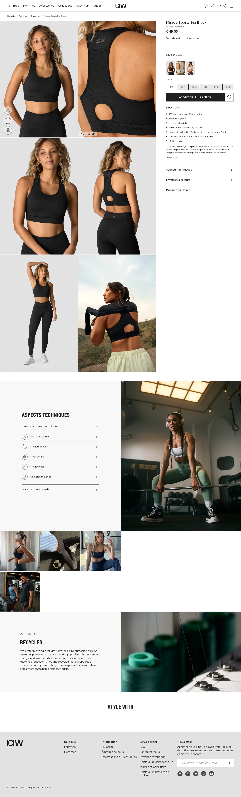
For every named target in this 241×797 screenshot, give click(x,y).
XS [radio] (171, 87)
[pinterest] (195, 773)
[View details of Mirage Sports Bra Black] (170, 68)
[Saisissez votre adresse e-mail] (200, 763)
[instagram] (187, 773)
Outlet (96, 5)
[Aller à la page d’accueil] (120, 6)
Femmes (12, 5)
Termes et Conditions (153, 767)
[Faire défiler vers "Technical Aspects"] (200, 170)
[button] (39, 79)
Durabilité (108, 746)
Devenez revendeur (152, 757)
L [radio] (205, 87)
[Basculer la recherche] (219, 6)
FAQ (142, 746)
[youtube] (211, 773)
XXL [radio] (228, 87)
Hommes (28, 5)
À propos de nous (113, 752)
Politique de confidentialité (157, 762)
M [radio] (194, 87)
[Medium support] (8, 119)
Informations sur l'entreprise (119, 757)
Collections (65, 5)
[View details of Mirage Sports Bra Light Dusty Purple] (190, 68)
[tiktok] (203, 773)
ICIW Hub (82, 5)
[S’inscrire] (229, 763)
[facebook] (180, 773)
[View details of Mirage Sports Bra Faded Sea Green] (180, 68)
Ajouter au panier (195, 97)
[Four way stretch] (8, 110)
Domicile (11, 16)
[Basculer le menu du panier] (231, 6)
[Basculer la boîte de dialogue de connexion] (212, 5)
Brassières (35, 16)
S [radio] (183, 87)
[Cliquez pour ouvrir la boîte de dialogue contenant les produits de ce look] (20, 551)
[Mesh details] (9, 129)
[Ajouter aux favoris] (229, 97)
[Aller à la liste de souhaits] (225, 6)
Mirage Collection (175, 26)
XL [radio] (217, 87)
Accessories (46, 5)
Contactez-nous (149, 752)
